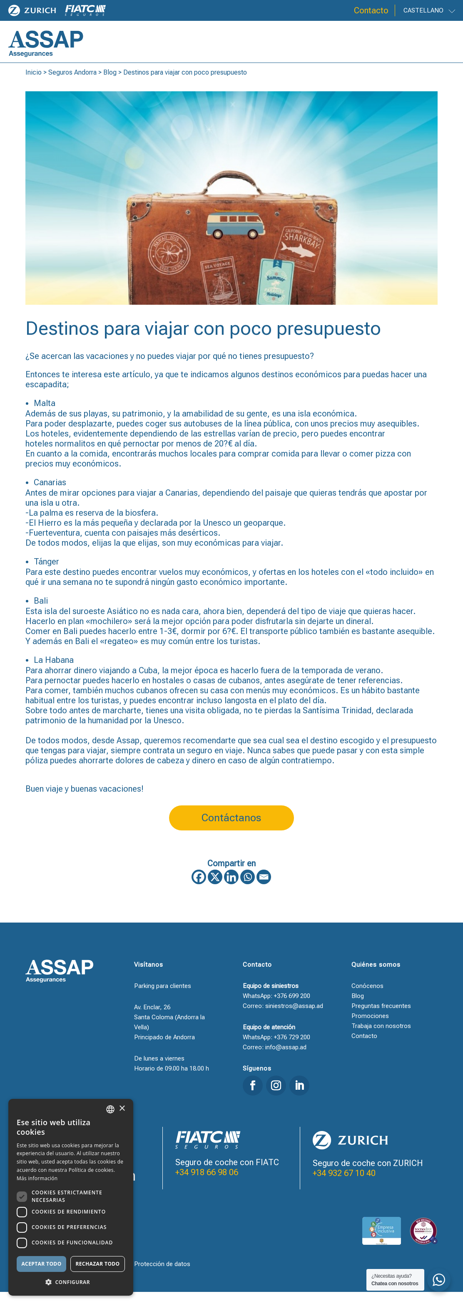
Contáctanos (231, 830)
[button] (71, 1282)
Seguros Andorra (72, 84)
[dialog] (70, 1197)
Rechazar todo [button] (97, 1263)
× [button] (122, 1109)
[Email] (263, 889)
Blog (110, 84)
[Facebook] (199, 889)
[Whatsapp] (247, 889)
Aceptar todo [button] (41, 1263)
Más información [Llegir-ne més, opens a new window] (37, 1178)
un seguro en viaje (208, 762)
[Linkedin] (231, 889)
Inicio (33, 84)
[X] (215, 889)
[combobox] (110, 1109)
